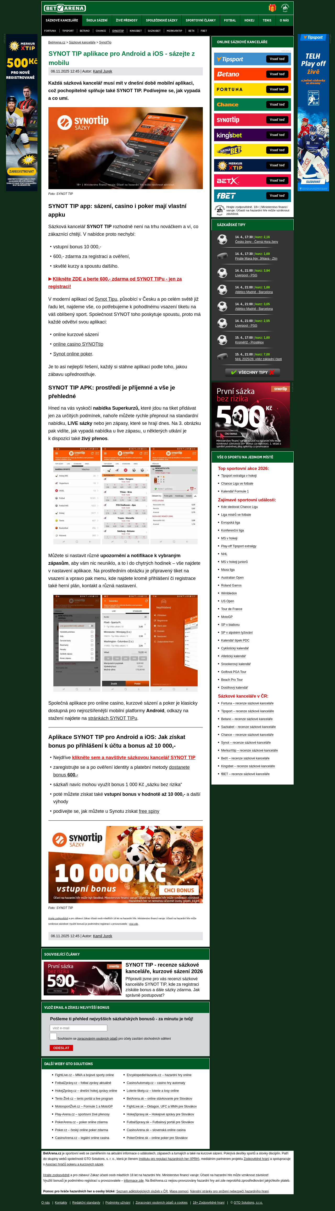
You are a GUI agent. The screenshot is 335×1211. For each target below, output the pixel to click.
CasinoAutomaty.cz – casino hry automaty (156, 1083)
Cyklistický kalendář (235, 648)
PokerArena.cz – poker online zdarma (81, 1122)
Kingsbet (136, 30)
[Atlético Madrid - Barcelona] (224, 289)
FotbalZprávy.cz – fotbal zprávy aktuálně (83, 1083)
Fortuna (50, 30)
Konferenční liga (232, 530)
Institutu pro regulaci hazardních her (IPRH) (169, 1159)
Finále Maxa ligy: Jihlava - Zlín (256, 258)
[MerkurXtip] (21, 190)
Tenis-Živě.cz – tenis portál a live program (84, 1098)
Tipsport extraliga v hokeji (239, 476)
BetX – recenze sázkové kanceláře (245, 758)
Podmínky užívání (117, 1202)
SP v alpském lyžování (237, 632)
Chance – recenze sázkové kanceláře (247, 735)
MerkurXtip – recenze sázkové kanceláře (249, 750)
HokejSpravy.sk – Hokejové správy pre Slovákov (160, 1114)
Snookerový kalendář (236, 664)
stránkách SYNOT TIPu (112, 718)
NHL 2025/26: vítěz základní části (258, 359)
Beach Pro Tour (232, 680)
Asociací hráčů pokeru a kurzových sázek (74, 1164)
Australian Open (232, 577)
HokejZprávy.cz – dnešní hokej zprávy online (86, 1091)
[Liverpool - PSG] (224, 273)
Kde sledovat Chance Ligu (239, 507)
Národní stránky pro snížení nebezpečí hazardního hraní (229, 1191)
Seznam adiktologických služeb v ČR (142, 1191)
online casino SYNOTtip (78, 344)
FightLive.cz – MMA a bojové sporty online (84, 1075)
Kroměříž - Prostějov (249, 342)
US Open (227, 601)
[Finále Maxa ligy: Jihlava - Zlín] (224, 256)
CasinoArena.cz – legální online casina (82, 1138)
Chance (101, 30)
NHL (224, 554)
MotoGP (227, 617)
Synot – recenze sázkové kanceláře (246, 742)
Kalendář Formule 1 (235, 491)
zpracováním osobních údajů (97, 1038)
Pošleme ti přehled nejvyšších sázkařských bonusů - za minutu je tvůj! (121, 1018)
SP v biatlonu (230, 625)
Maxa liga (227, 570)
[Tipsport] (313, 190)
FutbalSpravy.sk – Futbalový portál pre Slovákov (160, 1122)
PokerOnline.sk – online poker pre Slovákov (157, 1138)
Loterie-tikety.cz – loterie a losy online (153, 1091)
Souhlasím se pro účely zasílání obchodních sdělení (114, 1038)
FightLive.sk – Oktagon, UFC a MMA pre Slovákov (162, 1106)
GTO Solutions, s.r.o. (248, 1202)
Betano (85, 30)
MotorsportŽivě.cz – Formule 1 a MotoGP (84, 1106)
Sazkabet (154, 30)
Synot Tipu (106, 299)
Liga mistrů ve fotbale (236, 515)
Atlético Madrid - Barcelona (254, 292)
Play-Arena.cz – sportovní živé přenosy (82, 1114)
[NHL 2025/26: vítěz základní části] (224, 356)
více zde (133, 924)
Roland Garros (231, 585)
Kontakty (61, 1202)
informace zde (133, 1180)
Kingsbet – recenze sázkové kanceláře (248, 766)
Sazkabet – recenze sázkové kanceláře (248, 727)
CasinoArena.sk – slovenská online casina (156, 1130)
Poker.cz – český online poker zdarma (81, 1130)
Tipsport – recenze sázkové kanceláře (247, 711)
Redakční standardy (86, 1202)
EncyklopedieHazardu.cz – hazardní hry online (159, 1075)
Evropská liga (230, 522)
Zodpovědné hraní (256, 1159)
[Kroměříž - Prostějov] (224, 340)
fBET (204, 30)
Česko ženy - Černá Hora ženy (256, 242)
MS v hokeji (229, 538)
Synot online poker (72, 354)
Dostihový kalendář (234, 687)
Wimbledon (229, 593)
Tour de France (231, 609)
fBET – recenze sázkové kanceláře (245, 774)
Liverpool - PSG (246, 275)
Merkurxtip (174, 30)
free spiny (149, 811)
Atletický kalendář (233, 656)
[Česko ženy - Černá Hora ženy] (224, 239)
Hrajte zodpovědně (58, 918)
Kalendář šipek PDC (235, 640)
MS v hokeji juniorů (234, 562)
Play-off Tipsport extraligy (238, 546)
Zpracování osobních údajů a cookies (162, 1202)
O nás (45, 1202)
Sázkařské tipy (231, 224)
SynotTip (118, 30)
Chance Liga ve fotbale (237, 483)
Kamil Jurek (102, 71)
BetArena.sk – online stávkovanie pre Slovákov (159, 1098)
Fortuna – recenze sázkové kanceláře (247, 703)
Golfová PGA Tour (233, 672)
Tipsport (68, 30)
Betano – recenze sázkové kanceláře (247, 719)
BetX (191, 30)
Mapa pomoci (179, 1191)
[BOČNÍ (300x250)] (250, 447)
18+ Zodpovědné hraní (209, 1202)
